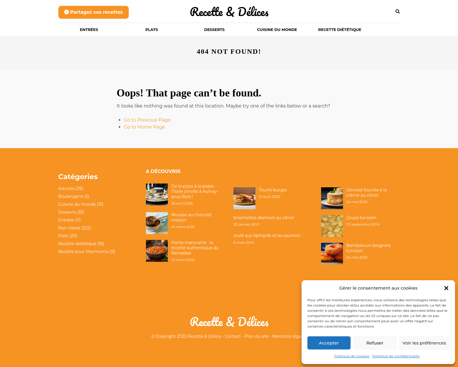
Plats (151, 29)
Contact (233, 336)
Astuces (66, 188)
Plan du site (257, 336)
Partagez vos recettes (93, 12)
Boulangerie (70, 196)
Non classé (69, 228)
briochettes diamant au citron (264, 217)
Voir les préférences (424, 343)
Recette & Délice (204, 336)
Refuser (374, 343)
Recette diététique (339, 29)
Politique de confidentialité (395, 356)
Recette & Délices (229, 11)
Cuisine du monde (277, 29)
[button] (446, 288)
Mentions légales (289, 336)
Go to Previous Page (147, 120)
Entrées (89, 29)
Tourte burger (273, 190)
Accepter (329, 343)
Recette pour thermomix (83, 251)
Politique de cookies (352, 356)
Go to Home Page (144, 127)
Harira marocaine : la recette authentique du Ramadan (195, 248)
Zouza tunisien (361, 217)
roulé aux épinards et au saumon (267, 235)
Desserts (214, 29)
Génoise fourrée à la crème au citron (366, 192)
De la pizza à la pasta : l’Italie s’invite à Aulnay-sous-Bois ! (194, 191)
